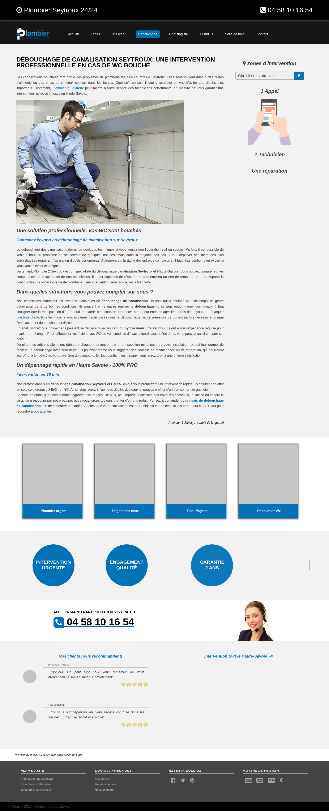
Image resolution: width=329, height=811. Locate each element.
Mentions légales (105, 784)
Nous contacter (104, 789)
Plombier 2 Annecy (26, 754)
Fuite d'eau (28, 779)
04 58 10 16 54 (290, 10)
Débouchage (45, 779)
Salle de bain (43, 789)
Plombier (45, 784)
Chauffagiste (29, 784)
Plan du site (102, 779)
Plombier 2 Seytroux (68, 88)
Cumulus (27, 789)
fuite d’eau (31, 317)
